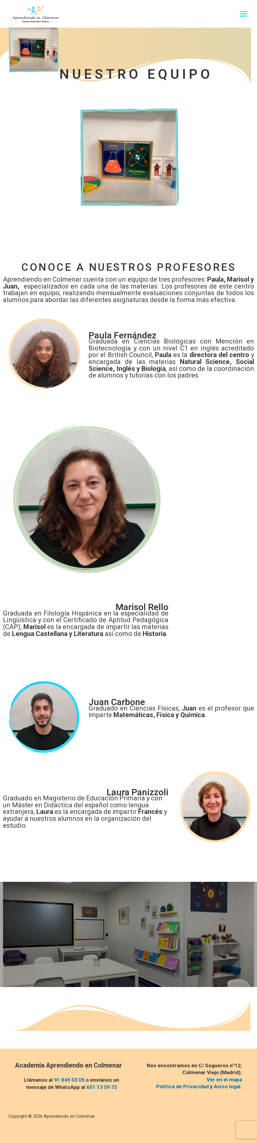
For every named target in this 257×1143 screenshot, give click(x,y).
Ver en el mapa (224, 1080)
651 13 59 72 (101, 1087)
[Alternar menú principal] (243, 14)
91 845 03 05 (69, 1080)
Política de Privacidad (182, 1086)
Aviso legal (227, 1086)
